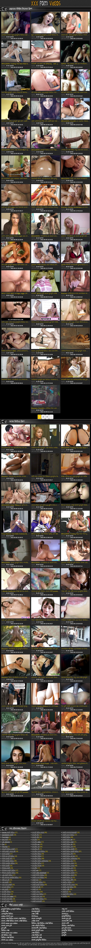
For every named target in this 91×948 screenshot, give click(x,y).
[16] (9, 835)
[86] (9, 861)
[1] (6, 837)
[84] (66, 896)
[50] (39, 832)
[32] (40, 851)
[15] (36, 880)
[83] (39, 884)
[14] (38, 896)
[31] (11, 877)
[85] (69, 875)
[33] (10, 873)
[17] (9, 832)
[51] (36, 839)
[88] (38, 858)
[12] (69, 894)
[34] (9, 863)
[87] (69, 849)
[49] (38, 854)
